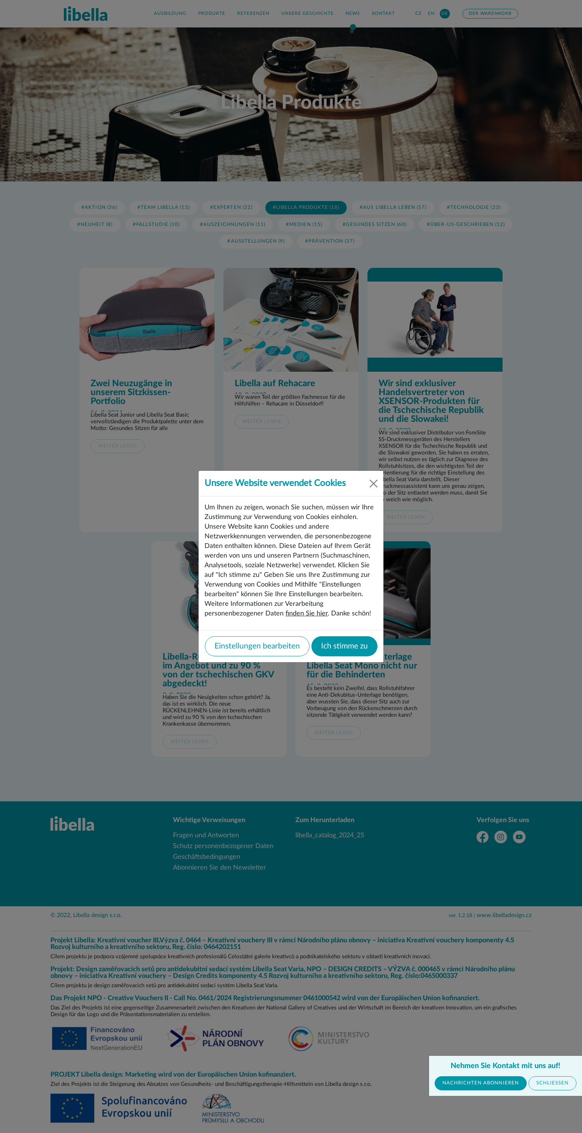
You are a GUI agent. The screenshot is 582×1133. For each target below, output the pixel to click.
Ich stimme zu (344, 646)
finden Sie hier (306, 613)
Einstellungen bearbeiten (257, 646)
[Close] (373, 483)
